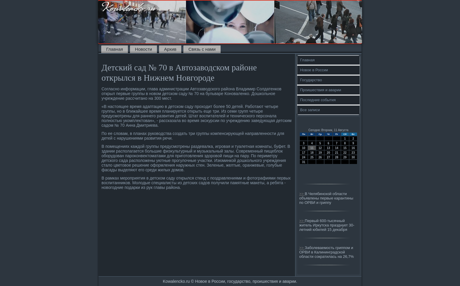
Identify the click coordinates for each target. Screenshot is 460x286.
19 (320, 152)
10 (303, 148)
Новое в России (314, 70)
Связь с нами (202, 49)
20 (328, 152)
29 (344, 157)
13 (328, 148)
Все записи (310, 110)
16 (353, 148)
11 (312, 148)
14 (336, 148)
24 (303, 157)
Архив (170, 49)
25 (312, 157)
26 (320, 157)
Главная (114, 49)
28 (336, 157)
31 (303, 162)
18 (312, 152)
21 (336, 152)
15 (344, 148)
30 (353, 157)
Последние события (318, 100)
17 (303, 152)
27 (328, 157)
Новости (143, 49)
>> (302, 194)
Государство (311, 80)
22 (344, 152)
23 (353, 152)
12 (320, 148)
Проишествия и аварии (320, 90)
